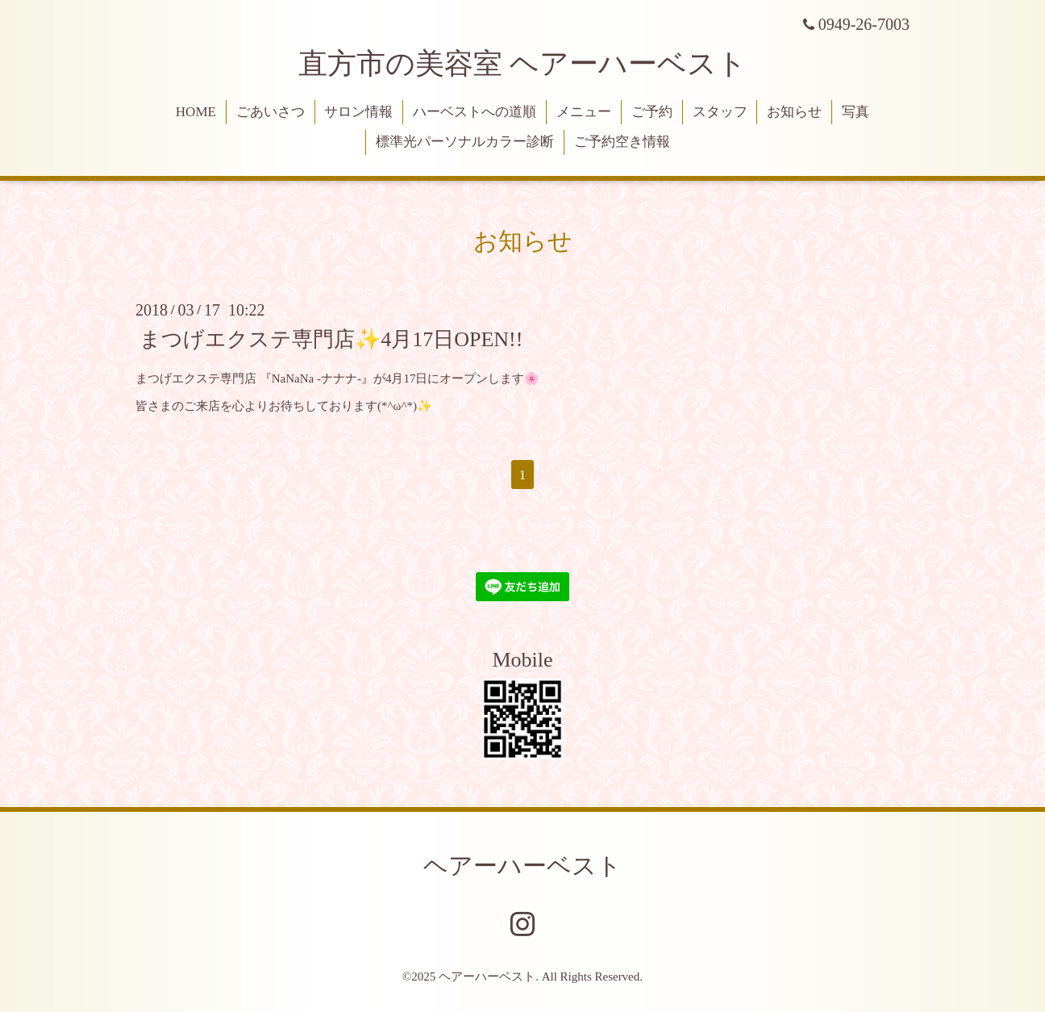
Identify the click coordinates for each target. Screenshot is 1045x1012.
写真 (855, 111)
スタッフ (720, 111)
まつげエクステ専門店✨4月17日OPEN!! (330, 338)
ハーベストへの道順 (474, 111)
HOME (196, 111)
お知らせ (794, 111)
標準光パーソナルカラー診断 (465, 141)
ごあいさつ (270, 111)
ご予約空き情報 (622, 141)
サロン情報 (358, 111)
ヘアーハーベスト (522, 865)
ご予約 (651, 111)
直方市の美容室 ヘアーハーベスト (522, 64)
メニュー (583, 111)
